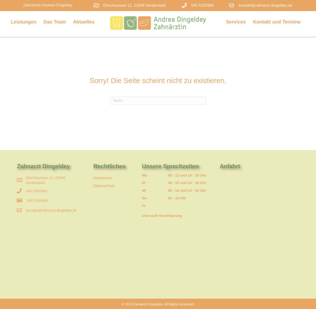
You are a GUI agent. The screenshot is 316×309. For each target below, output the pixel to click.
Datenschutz (104, 186)
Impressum (102, 178)
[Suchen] (158, 100)
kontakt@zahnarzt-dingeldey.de (265, 5)
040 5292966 (36, 191)
